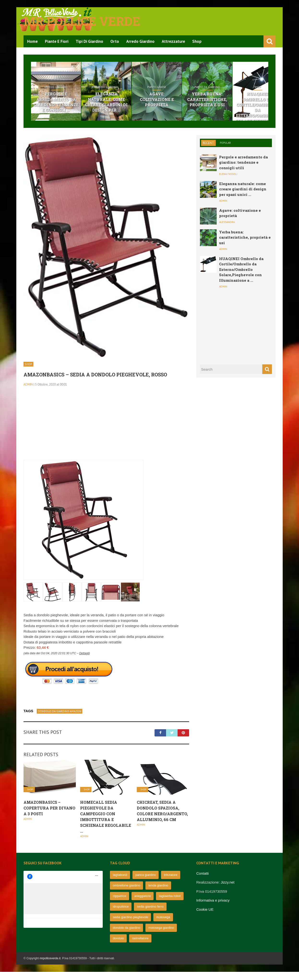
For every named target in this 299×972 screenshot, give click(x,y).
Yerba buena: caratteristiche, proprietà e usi (238, 99)
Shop (197, 41)
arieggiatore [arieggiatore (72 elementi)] (142, 896)
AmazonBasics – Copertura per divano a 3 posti (49, 808)
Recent (208, 143)
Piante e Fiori (56, 41)
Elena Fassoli (228, 174)
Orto (114, 41)
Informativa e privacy (212, 901)
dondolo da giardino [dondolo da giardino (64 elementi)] (126, 928)
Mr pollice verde (82, 21)
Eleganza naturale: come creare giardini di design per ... (120, 99)
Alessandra (227, 222)
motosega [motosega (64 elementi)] (163, 917)
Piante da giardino (238, 87)
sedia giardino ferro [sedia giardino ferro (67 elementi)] (150, 907)
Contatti (202, 874)
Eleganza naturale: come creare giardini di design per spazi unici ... (242, 189)
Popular (225, 143)
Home (32, 41)
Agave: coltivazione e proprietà (179, 97)
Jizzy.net (227, 883)
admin (28, 385)
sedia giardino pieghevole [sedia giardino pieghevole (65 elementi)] (130, 917)
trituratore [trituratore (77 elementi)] (170, 875)
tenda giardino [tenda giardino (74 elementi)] (158, 885)
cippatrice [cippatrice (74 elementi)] (119, 896)
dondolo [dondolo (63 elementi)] (118, 938)
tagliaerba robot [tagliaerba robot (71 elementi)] (169, 896)
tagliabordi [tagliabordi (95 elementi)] (120, 875)
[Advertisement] (106, 426)
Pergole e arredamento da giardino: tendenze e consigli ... (60, 102)
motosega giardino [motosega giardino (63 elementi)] (161, 928)
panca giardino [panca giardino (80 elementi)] (145, 875)
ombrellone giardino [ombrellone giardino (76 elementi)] (126, 885)
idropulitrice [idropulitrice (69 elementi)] (121, 907)
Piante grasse (179, 87)
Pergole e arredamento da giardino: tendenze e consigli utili (243, 162)
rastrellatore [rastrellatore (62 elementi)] (140, 938)
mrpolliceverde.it (50, 958)
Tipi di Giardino (89, 41)
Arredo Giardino (140, 41)
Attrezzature (173, 41)
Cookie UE (205, 910)
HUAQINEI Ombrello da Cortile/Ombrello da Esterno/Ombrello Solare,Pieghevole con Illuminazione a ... (241, 269)
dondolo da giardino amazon (59, 711)
